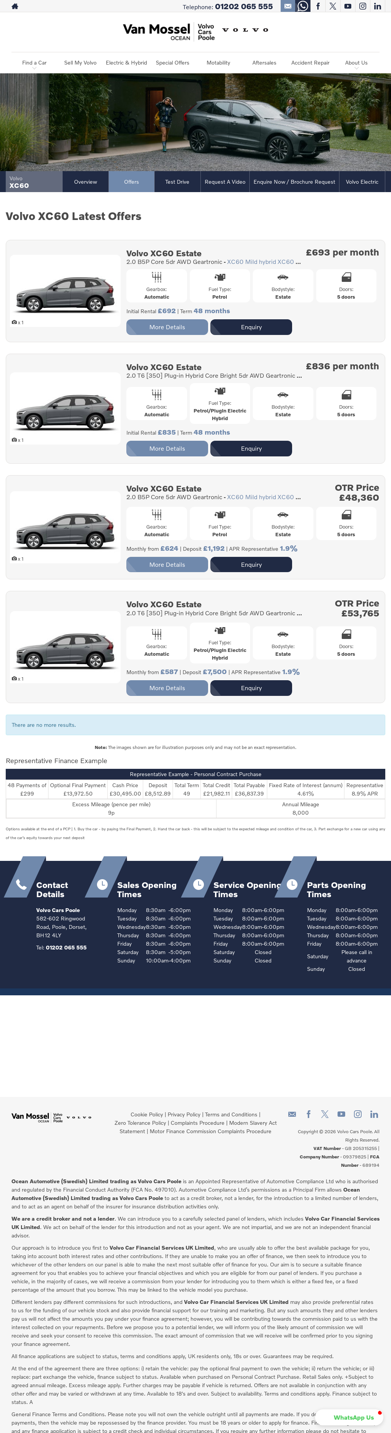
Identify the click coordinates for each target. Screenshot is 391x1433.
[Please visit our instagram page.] (362, 6)
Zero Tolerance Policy (140, 1122)
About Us (356, 62)
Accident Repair (310, 62)
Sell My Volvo (80, 62)
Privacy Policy (184, 1114)
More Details (167, 326)
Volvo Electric (362, 181)
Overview (85, 181)
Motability (218, 62)
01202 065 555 (244, 6)
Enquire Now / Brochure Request (294, 181)
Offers (131, 181)
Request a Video (225, 181)
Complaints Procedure (198, 1122)
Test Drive (177, 181)
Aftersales (264, 62)
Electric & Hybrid (126, 62)
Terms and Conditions (231, 1114)
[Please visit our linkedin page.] (377, 6)
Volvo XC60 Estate (164, 253)
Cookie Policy (147, 1114)
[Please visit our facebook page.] (317, 6)
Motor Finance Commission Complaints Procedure (210, 1131)
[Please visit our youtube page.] (347, 6)
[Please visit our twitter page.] (332, 6)
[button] (349, 1417)
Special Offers (172, 62)
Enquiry (251, 326)
